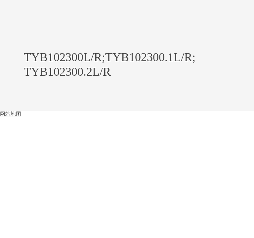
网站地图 (10, 114)
